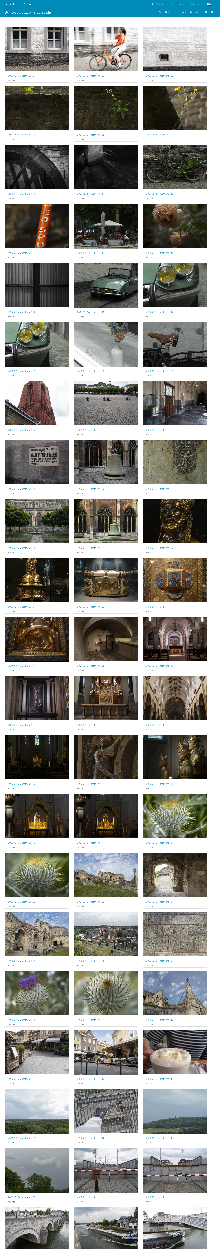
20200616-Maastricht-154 (75, 1131)
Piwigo (122, 1242)
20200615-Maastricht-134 (129, 404)
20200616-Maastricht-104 (21, 597)
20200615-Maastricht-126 (129, 307)
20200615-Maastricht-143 (183, 500)
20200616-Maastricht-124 (183, 743)
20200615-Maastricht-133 (75, 404)
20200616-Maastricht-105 (75, 597)
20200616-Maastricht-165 (129, 1228)
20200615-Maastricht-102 (75, 65)
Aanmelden (196, 4)
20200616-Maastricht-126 (75, 791)
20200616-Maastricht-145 (21, 1033)
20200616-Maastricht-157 (21, 1179)
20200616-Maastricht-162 (183, 1179)
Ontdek (182, 4)
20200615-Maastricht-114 (129, 162)
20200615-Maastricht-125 (75, 307)
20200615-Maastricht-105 (21, 113)
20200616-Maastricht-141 (21, 985)
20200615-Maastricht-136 (21, 452)
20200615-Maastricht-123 (183, 259)
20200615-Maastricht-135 (183, 404)
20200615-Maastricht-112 (21, 162)
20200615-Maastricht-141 (75, 500)
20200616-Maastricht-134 (75, 888)
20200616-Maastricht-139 (129, 937)
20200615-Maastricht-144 (21, 549)
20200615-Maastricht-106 (75, 113)
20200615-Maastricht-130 (129, 355)
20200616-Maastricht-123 (129, 743)
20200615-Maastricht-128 (21, 355)
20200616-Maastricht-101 (75, 549)
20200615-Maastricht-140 (21, 500)
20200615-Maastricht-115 (183, 162)
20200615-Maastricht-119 (183, 210)
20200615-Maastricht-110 (129, 113)
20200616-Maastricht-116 (183, 694)
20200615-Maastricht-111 (183, 113)
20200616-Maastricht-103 (183, 549)
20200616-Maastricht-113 (75, 694)
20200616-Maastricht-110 (129, 646)
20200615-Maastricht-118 (129, 210)
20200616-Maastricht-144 (183, 985)
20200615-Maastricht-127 (183, 307)
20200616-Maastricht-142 (75, 985)
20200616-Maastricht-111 (183, 646)
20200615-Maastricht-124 (21, 307)
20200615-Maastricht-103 (129, 65)
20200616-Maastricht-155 (129, 1131)
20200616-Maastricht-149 (21, 1082)
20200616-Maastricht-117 (21, 743)
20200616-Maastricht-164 (75, 1227)
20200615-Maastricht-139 (183, 452)
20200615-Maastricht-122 (129, 259)
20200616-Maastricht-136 (183, 888)
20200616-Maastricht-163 (21, 1227)
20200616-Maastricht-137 (21, 937)
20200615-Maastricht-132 (21, 404)
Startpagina (6, 12)
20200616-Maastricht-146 (75, 1033)
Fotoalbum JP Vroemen (20, 4)
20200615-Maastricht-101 (21, 65)
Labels (171, 4)
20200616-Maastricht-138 (75, 937)
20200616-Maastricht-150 (75, 1082)
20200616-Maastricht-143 (129, 985)
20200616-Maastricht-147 (129, 1034)
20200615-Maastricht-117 (75, 210)
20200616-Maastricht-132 (183, 840)
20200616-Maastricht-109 (75, 646)
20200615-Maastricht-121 (75, 259)
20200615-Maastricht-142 (129, 500)
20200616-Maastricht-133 (21, 888)
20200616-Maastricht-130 (75, 840)
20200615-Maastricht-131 (183, 355)
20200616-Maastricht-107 (183, 597)
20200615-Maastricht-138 (129, 452)
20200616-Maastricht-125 (21, 791)
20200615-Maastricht (36, 12)
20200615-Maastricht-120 (21, 259)
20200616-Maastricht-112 (21, 694)
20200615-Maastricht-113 (75, 162)
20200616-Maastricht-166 (183, 1227)
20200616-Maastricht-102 (129, 549)
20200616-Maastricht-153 (21, 1131)
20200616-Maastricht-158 (75, 1179)
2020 (14, 12)
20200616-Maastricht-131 (129, 840)
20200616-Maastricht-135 (129, 888)
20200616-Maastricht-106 (129, 597)
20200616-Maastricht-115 (129, 694)
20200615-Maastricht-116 (21, 210)
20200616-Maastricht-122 (75, 743)
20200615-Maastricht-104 (183, 65)
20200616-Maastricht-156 (183, 1131)
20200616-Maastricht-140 (183, 937)
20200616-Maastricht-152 (183, 1082)
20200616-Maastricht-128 (183, 791)
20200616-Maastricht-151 (129, 1082)
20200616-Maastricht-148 (183, 1034)
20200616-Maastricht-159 (129, 1179)
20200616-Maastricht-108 (21, 646)
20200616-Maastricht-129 (21, 840)
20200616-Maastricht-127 (129, 791)
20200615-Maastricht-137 (75, 452)
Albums (159, 4)
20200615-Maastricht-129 (75, 355)
